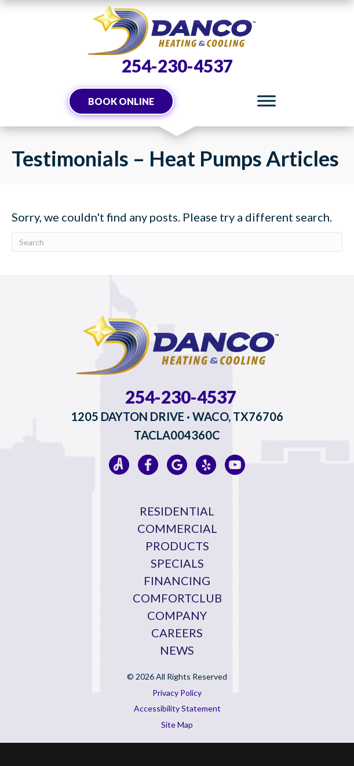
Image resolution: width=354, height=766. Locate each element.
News (177, 650)
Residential (177, 511)
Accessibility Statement (177, 708)
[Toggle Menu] (266, 101)
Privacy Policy (177, 693)
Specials (177, 563)
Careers (177, 632)
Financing (177, 580)
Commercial (177, 528)
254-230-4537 (177, 65)
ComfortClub (177, 598)
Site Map (177, 724)
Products (177, 545)
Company (177, 615)
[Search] (177, 242)
